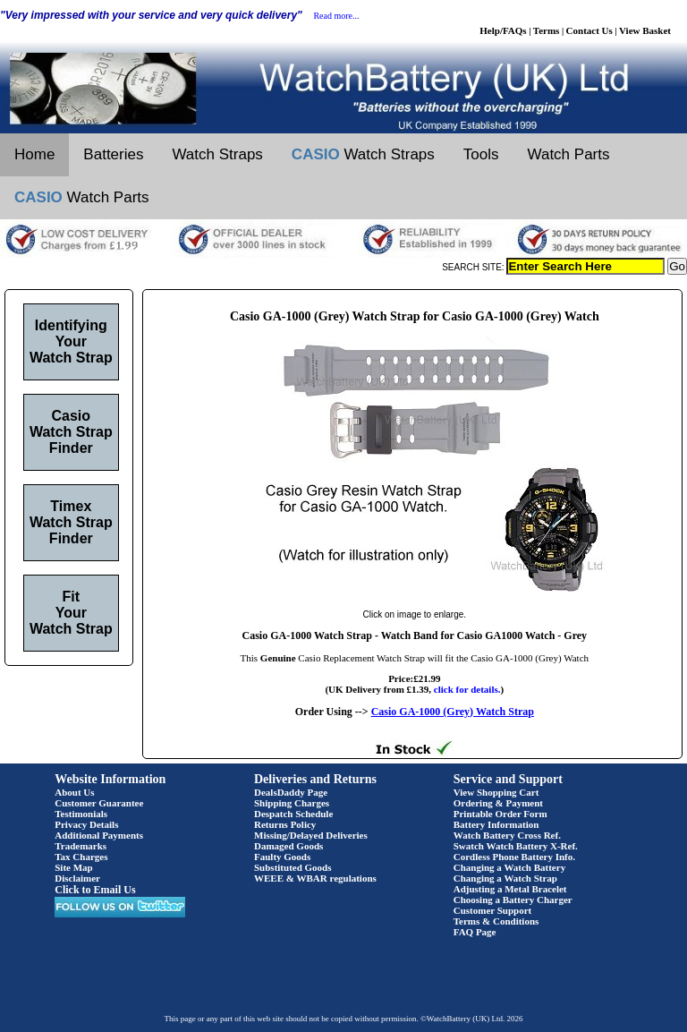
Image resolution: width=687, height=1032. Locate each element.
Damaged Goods (288, 845)
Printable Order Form (500, 813)
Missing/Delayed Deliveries (311, 835)
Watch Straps (217, 154)
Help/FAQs (502, 30)
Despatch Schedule (293, 813)
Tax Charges (81, 856)
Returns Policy (285, 824)
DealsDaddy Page (290, 792)
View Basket (645, 30)
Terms (546, 30)
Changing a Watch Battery (509, 867)
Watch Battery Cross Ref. (507, 835)
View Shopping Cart (496, 792)
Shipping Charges (291, 802)
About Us (74, 792)
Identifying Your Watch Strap (71, 341)
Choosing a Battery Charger (513, 899)
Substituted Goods (293, 867)
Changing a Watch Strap (505, 878)
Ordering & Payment (498, 802)
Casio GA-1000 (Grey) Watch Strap (452, 711)
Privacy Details (86, 824)
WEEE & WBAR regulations (315, 878)
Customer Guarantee (99, 802)
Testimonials (81, 813)
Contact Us (589, 30)
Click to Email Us (95, 889)
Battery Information (496, 824)
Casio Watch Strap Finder (71, 432)
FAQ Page (475, 931)
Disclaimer (77, 878)
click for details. (467, 689)
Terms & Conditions (496, 921)
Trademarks (80, 845)
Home (34, 154)
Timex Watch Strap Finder (71, 522)
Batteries (113, 154)
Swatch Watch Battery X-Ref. (516, 845)
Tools (481, 154)
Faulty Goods (282, 856)
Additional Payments (99, 835)
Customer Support (493, 910)
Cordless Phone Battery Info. (514, 856)
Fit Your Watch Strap (71, 612)
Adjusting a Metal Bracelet (510, 888)
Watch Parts (569, 154)
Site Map (73, 867)
